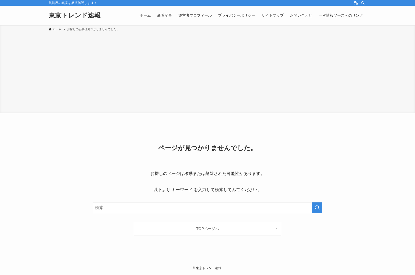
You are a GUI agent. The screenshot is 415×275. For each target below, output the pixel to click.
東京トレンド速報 (75, 15)
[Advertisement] (207, 71)
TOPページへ (207, 229)
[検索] (362, 3)
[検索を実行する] (317, 207)
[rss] (356, 3)
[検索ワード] (207, 207)
